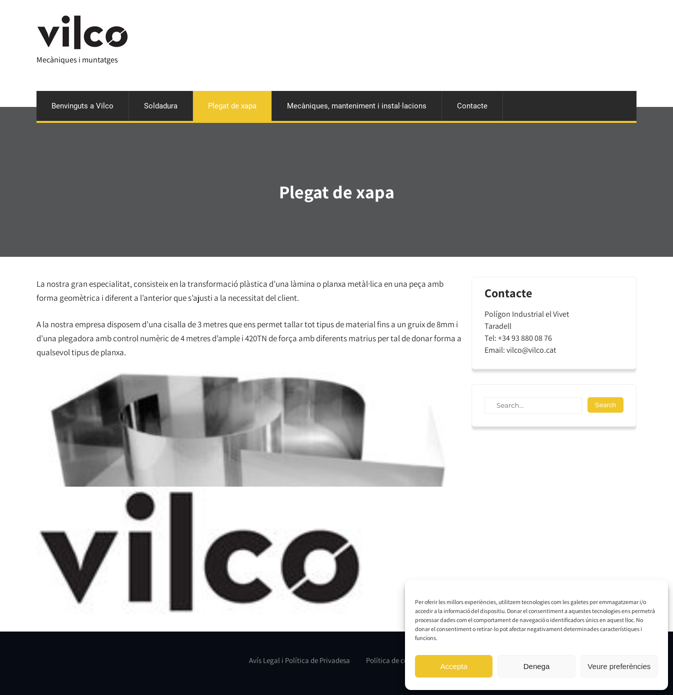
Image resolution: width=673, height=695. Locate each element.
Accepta (454, 666)
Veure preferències (619, 666)
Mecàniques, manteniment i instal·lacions (356, 105)
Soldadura (161, 105)
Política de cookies (395, 660)
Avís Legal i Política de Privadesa (299, 660)
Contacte (472, 105)
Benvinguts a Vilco (83, 105)
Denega (537, 666)
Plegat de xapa (232, 105)
